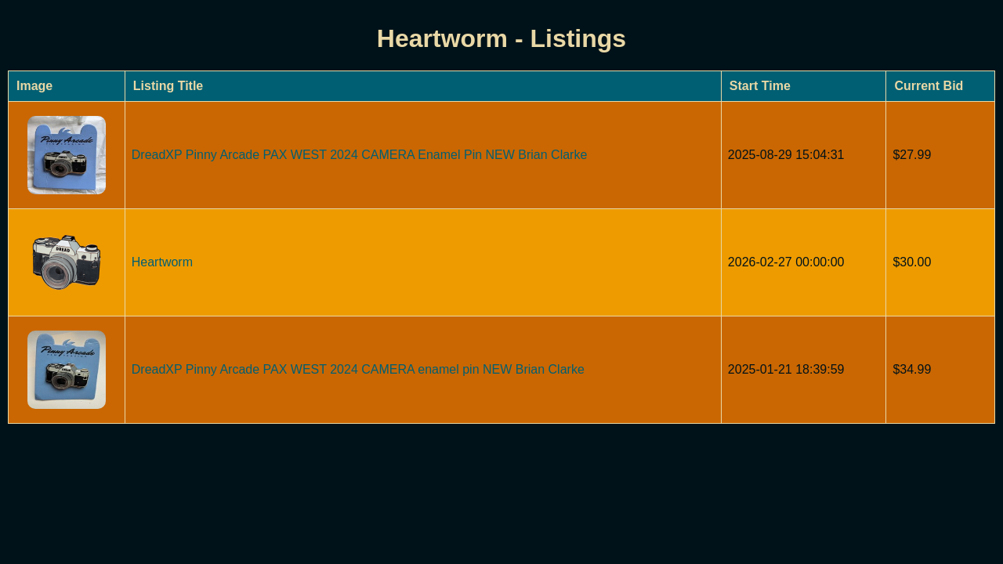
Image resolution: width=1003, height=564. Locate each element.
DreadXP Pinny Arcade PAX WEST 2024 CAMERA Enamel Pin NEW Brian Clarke (360, 154)
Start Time (760, 85)
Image (34, 85)
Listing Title (168, 85)
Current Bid (928, 85)
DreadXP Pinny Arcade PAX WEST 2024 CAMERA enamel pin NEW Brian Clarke (358, 369)
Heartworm (162, 262)
